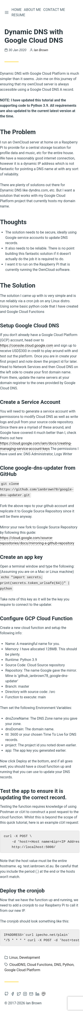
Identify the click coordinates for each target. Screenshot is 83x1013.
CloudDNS (17, 965)
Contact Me (54, 10)
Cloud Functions (39, 965)
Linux (13, 957)
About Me (32, 10)
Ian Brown (41, 50)
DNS (57, 965)
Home (16, 10)
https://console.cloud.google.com (26, 345)
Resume (18, 15)
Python (68, 965)
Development (29, 957)
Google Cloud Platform (22, 970)
